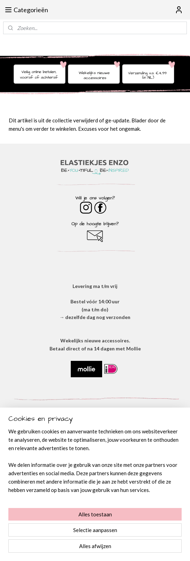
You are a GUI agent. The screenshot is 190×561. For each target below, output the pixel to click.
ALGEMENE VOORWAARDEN (95, 452)
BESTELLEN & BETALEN (95, 491)
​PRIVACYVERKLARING (95, 459)
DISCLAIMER (95, 467)
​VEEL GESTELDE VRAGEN (95, 483)
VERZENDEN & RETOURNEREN (95, 475)
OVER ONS (95, 444)
